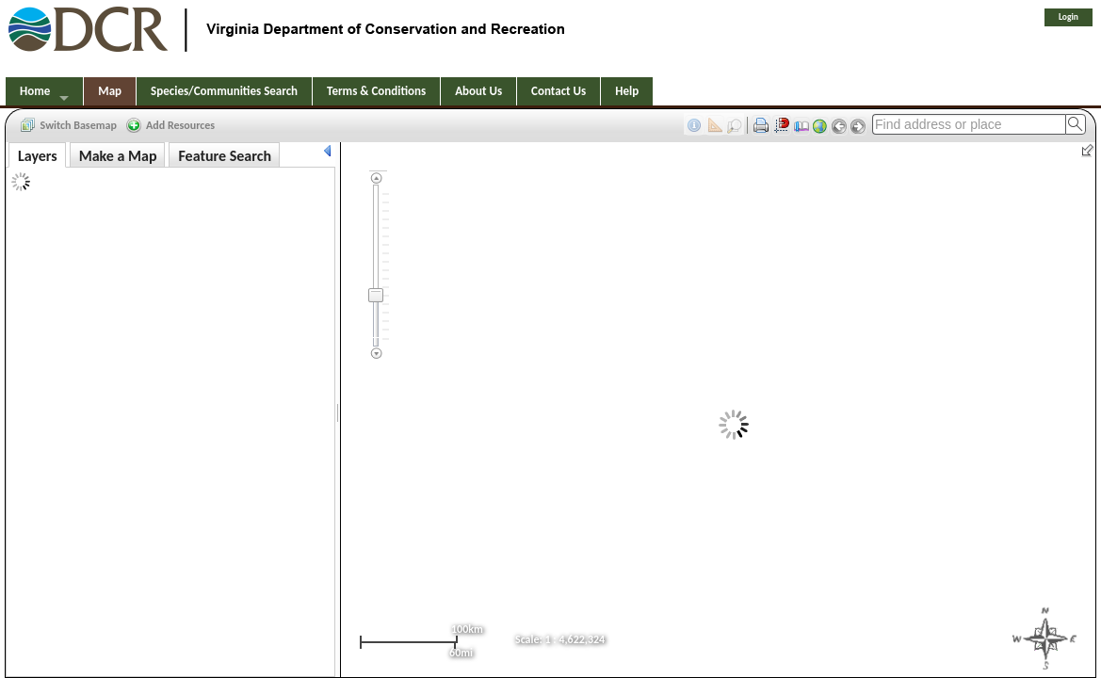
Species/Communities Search (224, 91)
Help (627, 91)
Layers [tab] (37, 156)
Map (109, 91)
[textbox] (968, 124)
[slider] (375, 294)
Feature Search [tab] (224, 156)
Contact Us (558, 91)
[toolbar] (550, 123)
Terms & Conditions (376, 91)
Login (1068, 17)
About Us (478, 91)
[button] (69, 125)
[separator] (337, 410)
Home (35, 91)
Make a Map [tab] (118, 156)
